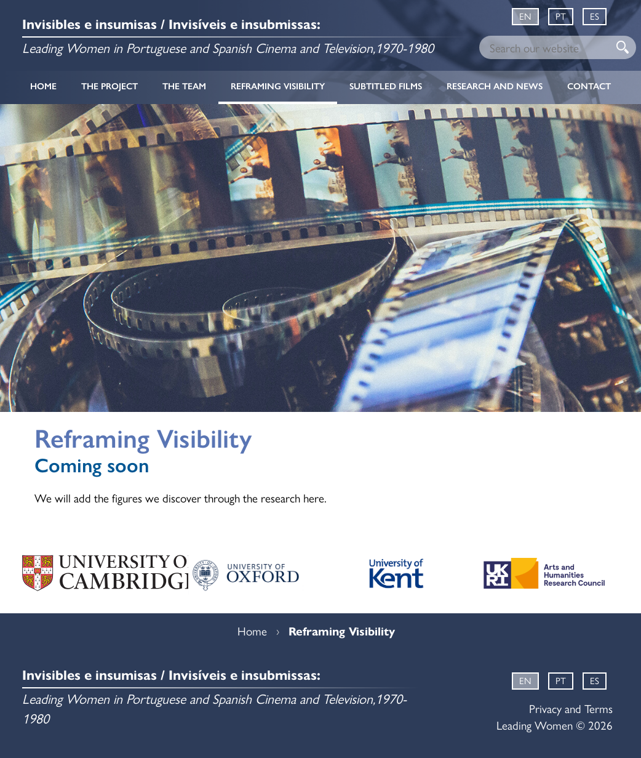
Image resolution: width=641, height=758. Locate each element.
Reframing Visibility (278, 86)
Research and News (495, 86)
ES (594, 15)
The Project (109, 86)
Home (43, 86)
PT (560, 15)
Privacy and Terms (571, 708)
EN (525, 15)
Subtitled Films (385, 86)
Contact (589, 86)
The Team (184, 86)
